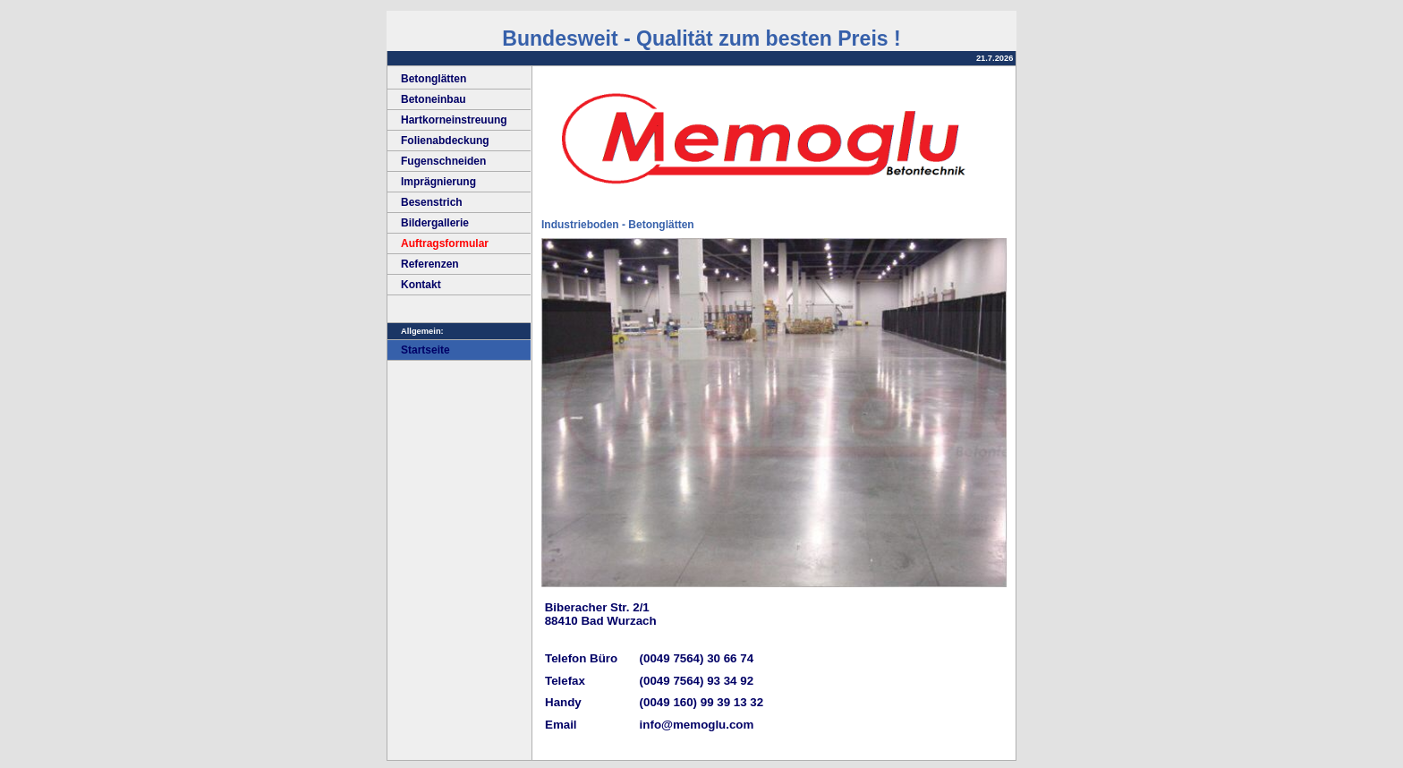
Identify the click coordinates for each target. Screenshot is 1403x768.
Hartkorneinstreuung (447, 120)
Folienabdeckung (438, 140)
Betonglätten (426, 79)
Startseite (418, 350)
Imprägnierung (431, 181)
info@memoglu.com (697, 724)
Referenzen (423, 264)
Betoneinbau (426, 99)
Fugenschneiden (436, 161)
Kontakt (414, 284)
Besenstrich (425, 202)
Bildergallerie (428, 223)
